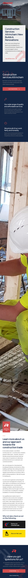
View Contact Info (14, 575)
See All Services (12, 58)
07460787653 (14, 571)
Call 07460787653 (14, 89)
